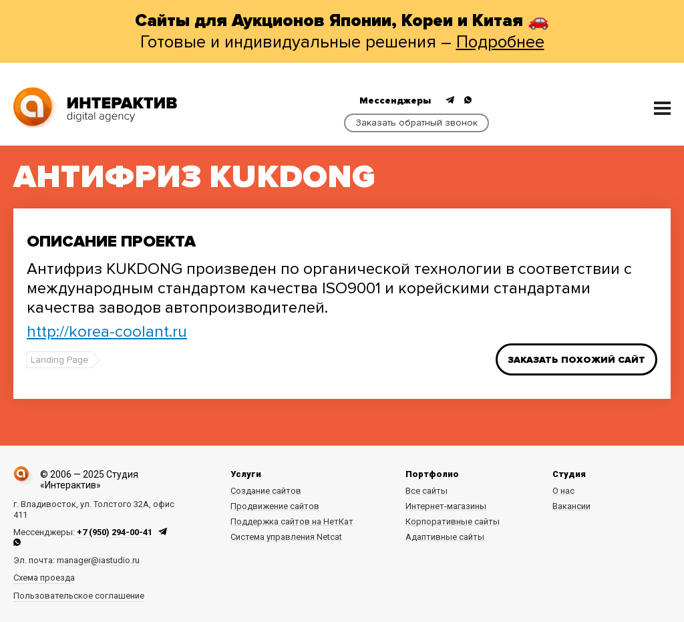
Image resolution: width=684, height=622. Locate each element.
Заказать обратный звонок (416, 122)
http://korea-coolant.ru (107, 331)
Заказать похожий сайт (576, 359)
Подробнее (500, 42)
